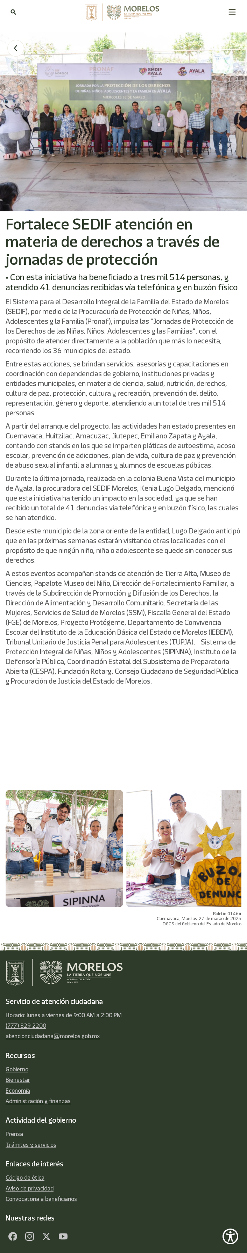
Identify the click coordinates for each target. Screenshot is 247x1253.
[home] (122, 12)
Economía (18, 1090)
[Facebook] (13, 1236)
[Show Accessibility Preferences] (230, 1236)
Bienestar (18, 1080)
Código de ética (25, 1177)
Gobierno (17, 1069)
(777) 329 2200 (26, 1025)
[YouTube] (63, 1236)
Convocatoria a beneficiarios (41, 1199)
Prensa (14, 1134)
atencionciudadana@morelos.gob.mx (53, 1036)
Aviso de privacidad (30, 1188)
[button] (232, 12)
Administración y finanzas (38, 1101)
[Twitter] (46, 1236)
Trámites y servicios (31, 1145)
